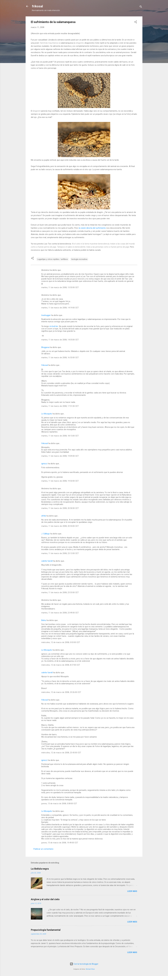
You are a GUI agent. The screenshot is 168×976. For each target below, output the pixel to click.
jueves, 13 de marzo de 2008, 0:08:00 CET (59, 803)
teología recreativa (79, 259)
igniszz (44, 463)
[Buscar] (140, 7)
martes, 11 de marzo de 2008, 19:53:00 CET (60, 481)
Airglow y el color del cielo (45, 899)
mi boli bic (53, 326)
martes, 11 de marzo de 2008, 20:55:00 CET (60, 526)
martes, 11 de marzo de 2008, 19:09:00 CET (60, 456)
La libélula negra (40, 868)
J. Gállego (45, 533)
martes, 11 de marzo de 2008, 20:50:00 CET (60, 508)
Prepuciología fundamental (46, 929)
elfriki (43, 516)
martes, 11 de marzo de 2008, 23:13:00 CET (60, 553)
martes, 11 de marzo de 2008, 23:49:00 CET (60, 613)
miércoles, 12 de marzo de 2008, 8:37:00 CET (60, 665)
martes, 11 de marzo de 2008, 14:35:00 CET (60, 340)
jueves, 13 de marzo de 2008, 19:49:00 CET (59, 842)
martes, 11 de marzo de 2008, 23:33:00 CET (60, 592)
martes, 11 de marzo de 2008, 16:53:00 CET (60, 357)
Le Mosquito (46, 414)
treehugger (46, 315)
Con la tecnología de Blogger (84, 964)
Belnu (43, 620)
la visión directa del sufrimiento (92, 228)
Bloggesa (45, 347)
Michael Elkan (90, 969)
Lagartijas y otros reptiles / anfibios (52, 259)
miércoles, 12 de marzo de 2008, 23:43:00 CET (61, 752)
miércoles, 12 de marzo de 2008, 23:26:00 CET (61, 692)
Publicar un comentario (43, 849)
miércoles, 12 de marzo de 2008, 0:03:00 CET (60, 642)
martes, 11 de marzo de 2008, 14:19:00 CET (60, 307)
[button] (135, 22)
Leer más (132, 891)
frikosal (37, 6)
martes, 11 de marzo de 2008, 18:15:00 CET (60, 436)
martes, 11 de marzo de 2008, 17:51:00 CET (60, 406)
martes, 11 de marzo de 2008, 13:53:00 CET (60, 287)
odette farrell (46, 561)
